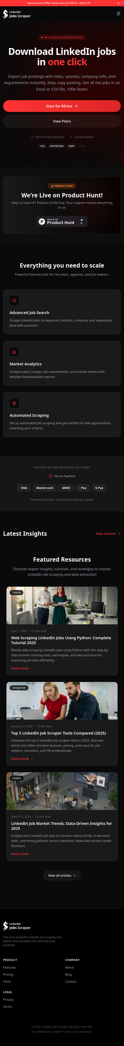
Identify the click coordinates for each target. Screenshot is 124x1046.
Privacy (8, 999)
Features (9, 967)
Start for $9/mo (62, 106)
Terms (7, 1006)
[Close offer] (118, 3)
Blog (68, 974)
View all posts (108, 533)
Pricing (8, 974)
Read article (22, 668)
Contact (71, 981)
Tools (7, 981)
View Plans (62, 121)
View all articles (62, 875)
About (69, 967)
